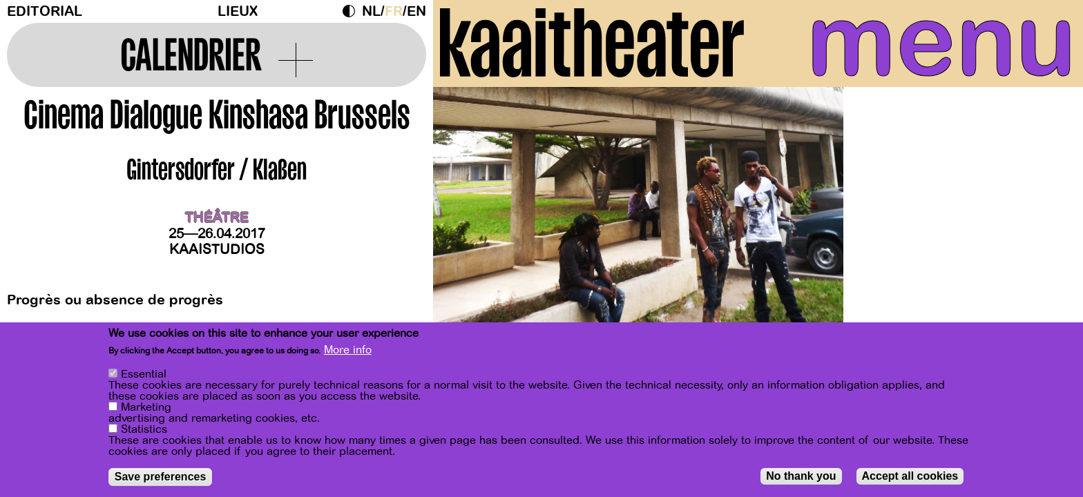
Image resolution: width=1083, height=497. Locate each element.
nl (371, 11)
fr (394, 11)
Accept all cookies (910, 477)
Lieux (238, 11)
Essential (143, 375)
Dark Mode (352, 11)
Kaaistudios (217, 249)
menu (941, 41)
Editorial (44, 11)
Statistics (144, 430)
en (416, 11)
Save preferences (161, 477)
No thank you (801, 477)
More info (348, 350)
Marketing (146, 408)
